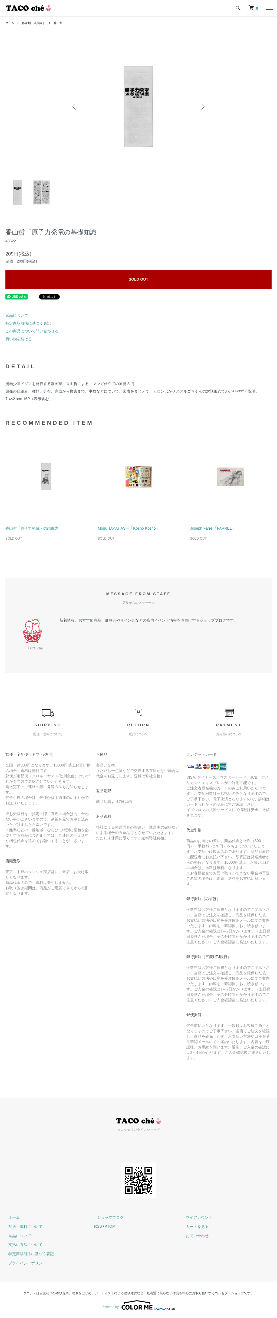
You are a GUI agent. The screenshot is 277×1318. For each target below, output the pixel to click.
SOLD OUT (138, 279)
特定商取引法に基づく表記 (28, 323)
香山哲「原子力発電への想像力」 (33, 528)
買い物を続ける (18, 339)
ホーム (10, 23)
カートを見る (194, 1226)
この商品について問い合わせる (31, 331)
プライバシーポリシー (24, 1263)
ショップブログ (107, 1217)
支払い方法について (22, 1244)
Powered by (138, 1305)
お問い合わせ (194, 1235)
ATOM (110, 1226)
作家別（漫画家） (36, 23)
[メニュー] (269, 8)
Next (202, 107)
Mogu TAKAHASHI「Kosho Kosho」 (128, 528)
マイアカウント (196, 1217)
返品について (16, 315)
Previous (75, 107)
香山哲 (61, 23)
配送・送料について (22, 1226)
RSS (98, 1226)
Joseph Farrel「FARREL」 (213, 528)
